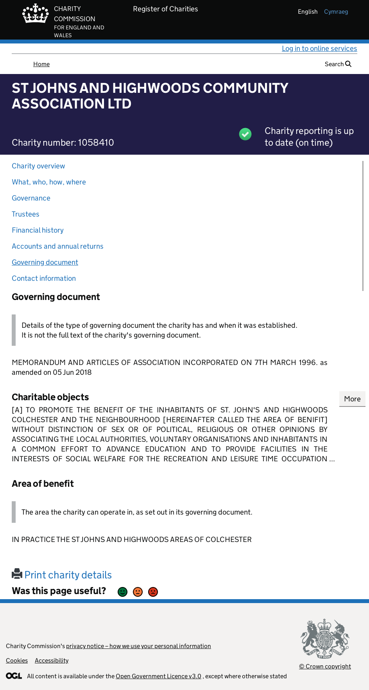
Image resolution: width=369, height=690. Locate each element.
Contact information (44, 278)
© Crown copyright (325, 666)
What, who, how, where (49, 181)
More (352, 398)
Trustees (25, 214)
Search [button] (338, 64)
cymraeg (336, 11)
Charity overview (38, 165)
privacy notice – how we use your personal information (138, 646)
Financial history (38, 230)
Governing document (45, 262)
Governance (31, 197)
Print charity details (62, 574)
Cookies (17, 660)
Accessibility (51, 660)
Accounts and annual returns (58, 246)
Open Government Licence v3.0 (158, 676)
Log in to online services (319, 48)
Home (41, 64)
